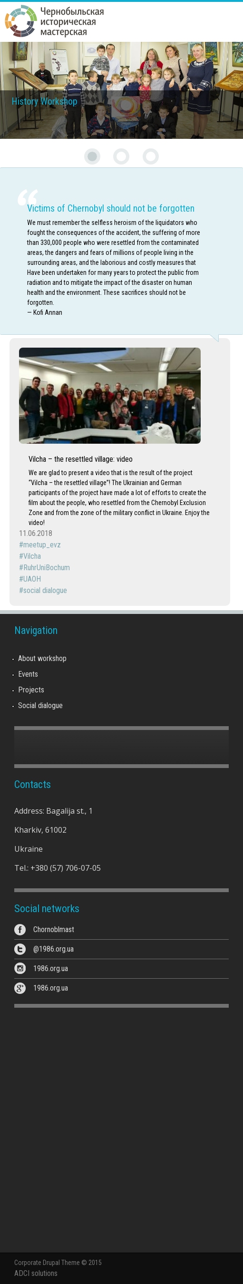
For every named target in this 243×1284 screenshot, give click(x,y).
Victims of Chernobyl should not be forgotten (110, 208)
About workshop (42, 658)
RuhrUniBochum (46, 567)
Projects (31, 689)
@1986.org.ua (53, 948)
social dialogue (45, 590)
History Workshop (44, 101)
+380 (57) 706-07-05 (65, 868)
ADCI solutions (36, 1273)
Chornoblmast (53, 929)
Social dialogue (40, 705)
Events (28, 674)
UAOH (32, 579)
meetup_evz (42, 544)
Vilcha (32, 556)
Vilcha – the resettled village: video (81, 459)
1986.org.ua (50, 968)
